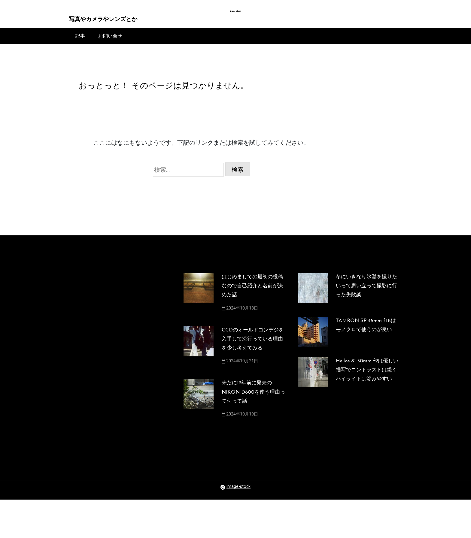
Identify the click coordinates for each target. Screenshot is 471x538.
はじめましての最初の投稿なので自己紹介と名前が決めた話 (252, 298)
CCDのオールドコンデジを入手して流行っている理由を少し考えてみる (252, 362)
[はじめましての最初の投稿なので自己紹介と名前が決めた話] (199, 307)
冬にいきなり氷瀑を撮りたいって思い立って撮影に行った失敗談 (366, 298)
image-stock (236, 11)
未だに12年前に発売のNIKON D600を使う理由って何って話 (253, 425)
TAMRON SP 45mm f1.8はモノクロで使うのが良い (367, 347)
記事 (80, 38)
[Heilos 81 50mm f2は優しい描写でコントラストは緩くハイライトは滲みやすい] (313, 405)
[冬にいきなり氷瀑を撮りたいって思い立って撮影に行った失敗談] (313, 302)
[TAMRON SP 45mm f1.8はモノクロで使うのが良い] (313, 350)
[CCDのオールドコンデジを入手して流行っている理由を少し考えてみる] (199, 370)
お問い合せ (110, 38)
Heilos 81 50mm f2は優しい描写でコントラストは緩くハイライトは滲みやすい (367, 401)
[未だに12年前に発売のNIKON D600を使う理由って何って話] (199, 434)
